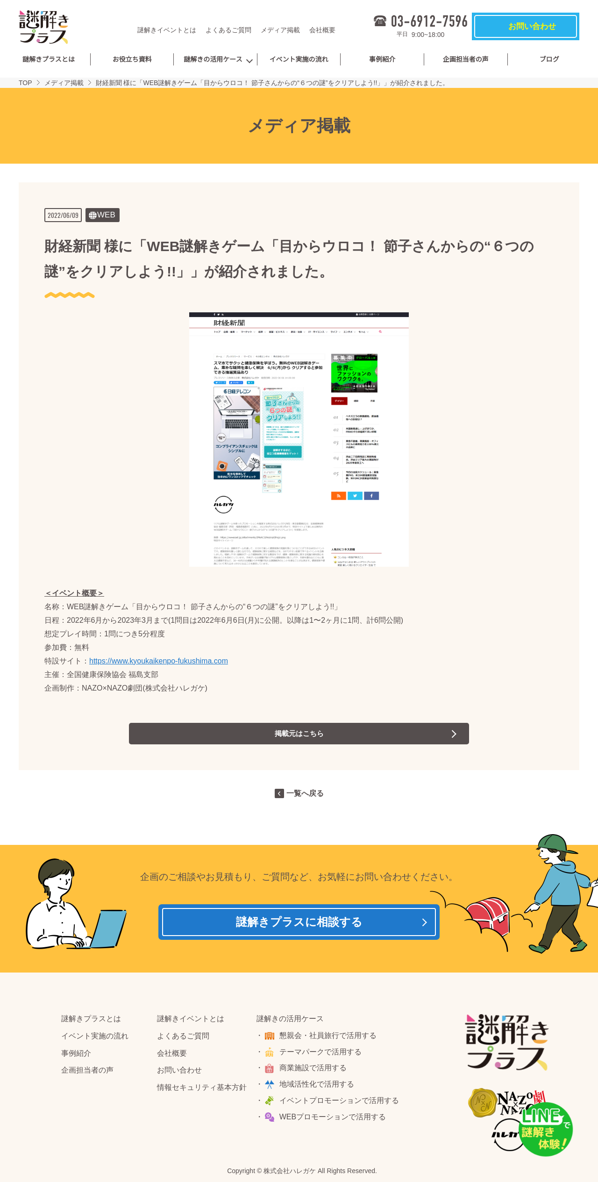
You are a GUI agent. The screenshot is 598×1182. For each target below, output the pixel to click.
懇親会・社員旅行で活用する (328, 1037)
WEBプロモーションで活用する (333, 1119)
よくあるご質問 (228, 30)
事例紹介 (382, 59)
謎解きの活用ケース (213, 59)
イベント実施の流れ (299, 59)
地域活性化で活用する (317, 1086)
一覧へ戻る (305, 793)
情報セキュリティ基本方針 (202, 1089)
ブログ (549, 59)
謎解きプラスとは (48, 59)
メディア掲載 (280, 30)
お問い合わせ (179, 1072)
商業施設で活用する (314, 1070)
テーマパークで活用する (321, 1054)
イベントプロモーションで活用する (340, 1102)
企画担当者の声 (466, 59)
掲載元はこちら (299, 733)
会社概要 (322, 30)
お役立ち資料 (131, 59)
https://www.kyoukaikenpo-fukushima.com (158, 661)
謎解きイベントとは (166, 30)
